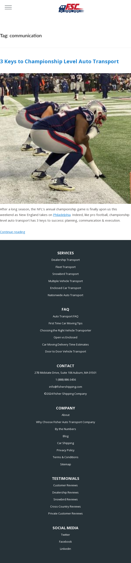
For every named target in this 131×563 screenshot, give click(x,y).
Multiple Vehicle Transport (65, 281)
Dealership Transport (65, 260)
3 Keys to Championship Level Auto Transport (59, 61)
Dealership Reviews (65, 492)
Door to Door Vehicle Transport (65, 351)
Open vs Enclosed (65, 337)
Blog (65, 436)
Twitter (65, 535)
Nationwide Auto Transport (65, 295)
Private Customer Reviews (65, 513)
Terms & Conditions (65, 457)
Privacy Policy (66, 450)
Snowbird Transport (65, 274)
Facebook (65, 542)
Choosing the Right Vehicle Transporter (65, 330)
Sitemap (65, 464)
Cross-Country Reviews (65, 506)
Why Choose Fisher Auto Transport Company (65, 422)
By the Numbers (65, 429)
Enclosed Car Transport (65, 288)
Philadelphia (62, 215)
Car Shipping (65, 443)
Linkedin (65, 549)
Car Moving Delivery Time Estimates (65, 344)
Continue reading (12, 232)
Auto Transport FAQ (65, 316)
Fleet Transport (66, 267)
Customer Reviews (65, 485)
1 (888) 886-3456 (65, 379)
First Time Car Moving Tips (66, 323)
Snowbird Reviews (65, 499)
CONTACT (65, 365)
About (66, 415)
